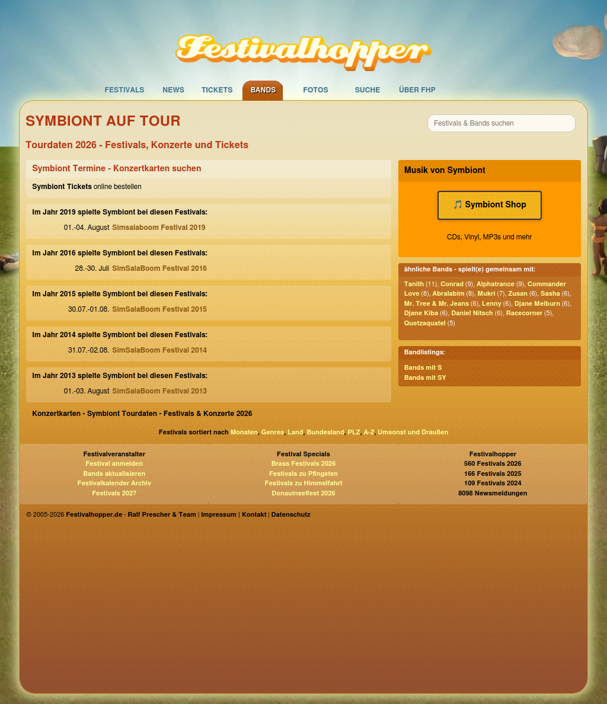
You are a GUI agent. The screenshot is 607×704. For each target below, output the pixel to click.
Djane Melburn (537, 303)
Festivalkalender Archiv (114, 483)
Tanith (414, 284)
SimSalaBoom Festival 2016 (159, 268)
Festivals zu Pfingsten (303, 474)
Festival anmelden (114, 463)
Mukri (487, 293)
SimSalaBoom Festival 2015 (159, 309)
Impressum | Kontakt (233, 514)
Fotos (315, 90)
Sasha (550, 293)
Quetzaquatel (425, 323)
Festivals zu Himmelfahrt (303, 483)
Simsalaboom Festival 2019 (158, 227)
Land (295, 432)
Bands (263, 90)
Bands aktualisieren (114, 474)
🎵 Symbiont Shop (489, 205)
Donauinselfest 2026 (303, 493)
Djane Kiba (421, 313)
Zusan (518, 293)
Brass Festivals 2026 (303, 463)
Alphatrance (496, 284)
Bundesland (325, 432)
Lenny (491, 303)
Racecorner (524, 313)
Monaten (244, 432)
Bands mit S (423, 367)
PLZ (354, 432)
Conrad (452, 284)
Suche (368, 90)
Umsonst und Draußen (413, 432)
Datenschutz (291, 514)
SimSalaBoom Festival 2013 (159, 391)
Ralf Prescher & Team (162, 514)
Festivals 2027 (114, 493)
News (173, 90)
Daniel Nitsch (472, 313)
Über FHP (417, 90)
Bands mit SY (425, 378)
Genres (272, 432)
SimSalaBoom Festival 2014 (159, 350)
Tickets (217, 90)
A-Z (368, 432)
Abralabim (449, 293)
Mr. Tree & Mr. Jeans (436, 303)
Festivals (124, 90)
